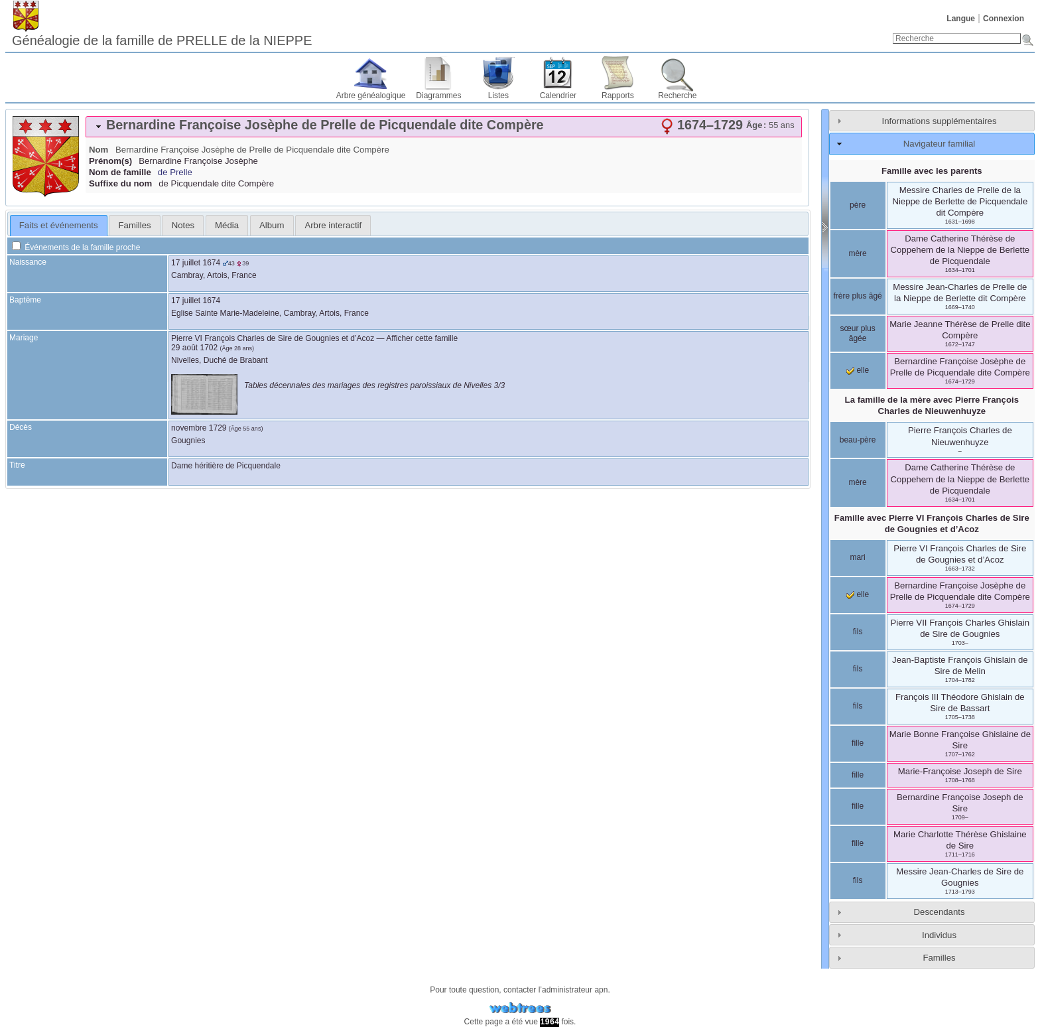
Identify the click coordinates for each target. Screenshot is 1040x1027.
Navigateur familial (939, 144)
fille (858, 743)
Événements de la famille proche (76, 247)
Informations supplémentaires (939, 121)
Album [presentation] (271, 225)
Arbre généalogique (371, 95)
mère (857, 253)
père (858, 205)
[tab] (444, 126)
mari (857, 557)
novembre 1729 (198, 428)
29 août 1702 (194, 347)
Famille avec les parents (931, 171)
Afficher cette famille (422, 338)
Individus (939, 935)
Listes (498, 95)
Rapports (618, 95)
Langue (960, 18)
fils (858, 631)
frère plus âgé (857, 296)
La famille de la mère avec (932, 405)
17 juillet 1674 (195, 262)
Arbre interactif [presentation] (332, 225)
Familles (939, 958)
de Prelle (175, 172)
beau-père (858, 440)
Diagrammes (438, 95)
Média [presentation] (227, 225)
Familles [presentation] (135, 225)
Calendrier (558, 95)
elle (857, 370)
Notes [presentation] (183, 225)
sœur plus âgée (857, 334)
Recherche (677, 95)
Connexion (1003, 18)
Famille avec (931, 523)
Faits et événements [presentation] (58, 225)
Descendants (939, 912)
